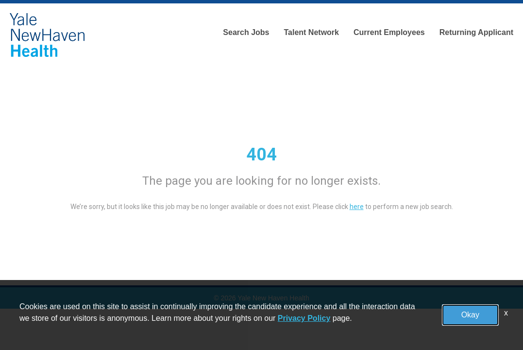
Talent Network (311, 32)
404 (261, 154)
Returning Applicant (476, 32)
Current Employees (389, 32)
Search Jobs (246, 32)
